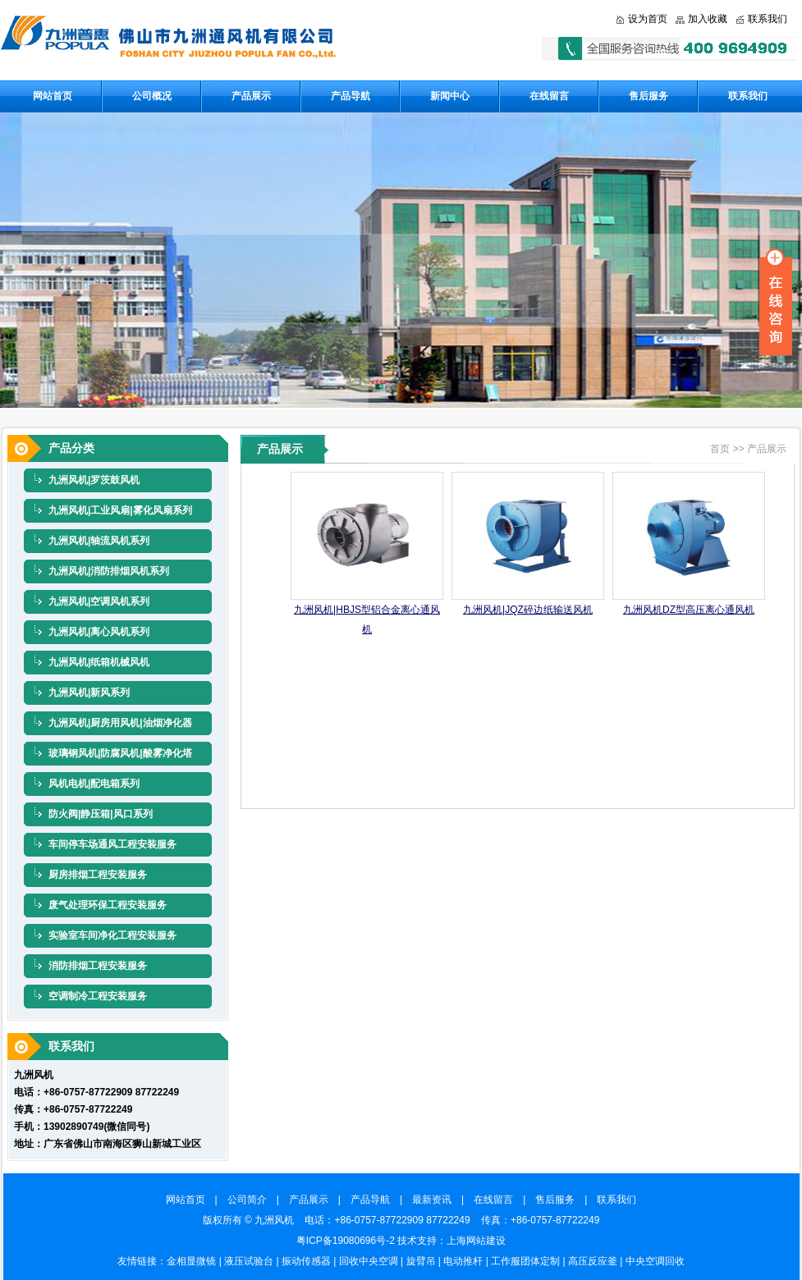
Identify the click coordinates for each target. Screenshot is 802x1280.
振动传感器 (306, 1261)
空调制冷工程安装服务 (97, 996)
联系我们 (767, 19)
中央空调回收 (655, 1261)
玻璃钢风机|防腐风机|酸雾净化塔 (120, 753)
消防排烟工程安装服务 (97, 965)
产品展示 (251, 96)
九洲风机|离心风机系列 (98, 632)
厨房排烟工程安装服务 (97, 874)
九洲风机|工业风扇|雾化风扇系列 (120, 510)
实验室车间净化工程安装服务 (112, 935)
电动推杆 (463, 1261)
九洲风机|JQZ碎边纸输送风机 (528, 609)
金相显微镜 (191, 1261)
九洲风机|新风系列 (89, 692)
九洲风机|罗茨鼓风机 (94, 480)
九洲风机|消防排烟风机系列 (108, 571)
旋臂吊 (421, 1261)
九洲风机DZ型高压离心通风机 (688, 609)
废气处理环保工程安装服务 (107, 905)
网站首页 (52, 96)
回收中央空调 (368, 1261)
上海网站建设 (476, 1240)
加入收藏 (707, 19)
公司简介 (252, 1199)
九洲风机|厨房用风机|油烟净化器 (120, 723)
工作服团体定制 (525, 1261)
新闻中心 (450, 96)
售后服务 (648, 96)
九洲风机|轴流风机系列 (98, 540)
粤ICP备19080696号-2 (345, 1240)
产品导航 (350, 96)
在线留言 (549, 96)
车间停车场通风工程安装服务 (112, 844)
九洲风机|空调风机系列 (98, 601)
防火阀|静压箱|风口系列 (100, 814)
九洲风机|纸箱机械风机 (98, 662)
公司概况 (152, 96)
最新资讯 (436, 1199)
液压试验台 (248, 1261)
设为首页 (647, 19)
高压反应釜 (592, 1261)
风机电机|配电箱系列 (94, 783)
